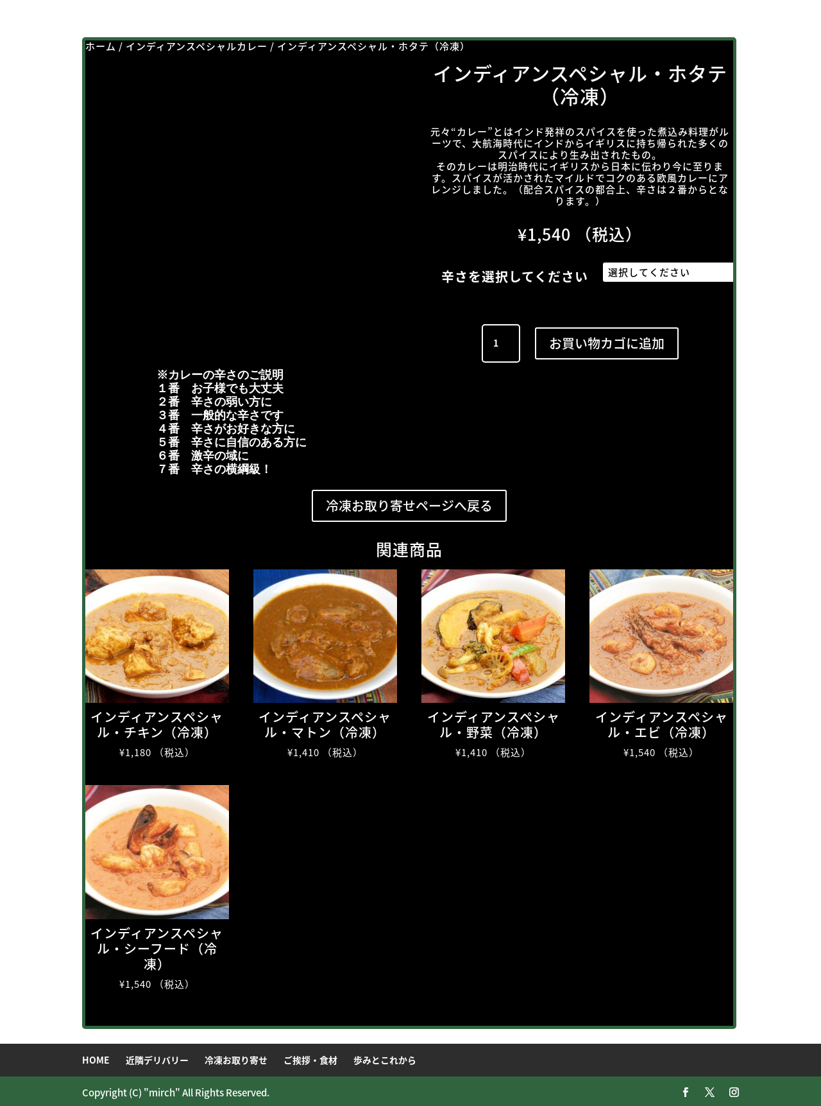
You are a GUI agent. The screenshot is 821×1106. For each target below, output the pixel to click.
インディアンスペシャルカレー (196, 46)
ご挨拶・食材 (310, 1056)
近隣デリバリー (157, 1056)
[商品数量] (501, 340)
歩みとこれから (384, 1056)
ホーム (100, 46)
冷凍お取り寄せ (236, 1056)
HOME (96, 1056)
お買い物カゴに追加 (606, 340)
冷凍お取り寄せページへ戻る (409, 502)
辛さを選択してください (514, 276)
